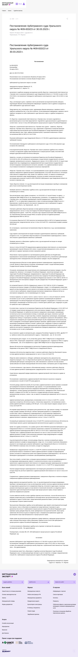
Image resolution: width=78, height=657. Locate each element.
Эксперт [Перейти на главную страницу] (8, 4)
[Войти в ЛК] (74, 4)
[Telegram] (74, 574)
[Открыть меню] (20, 4)
